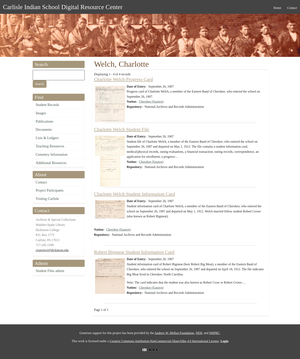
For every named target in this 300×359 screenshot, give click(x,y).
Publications (44, 121)
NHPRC (214, 333)
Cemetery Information (51, 155)
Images (41, 113)
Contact (41, 182)
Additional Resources (51, 163)
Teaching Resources (50, 146)
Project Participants (49, 190)
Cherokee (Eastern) (151, 101)
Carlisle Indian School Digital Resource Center (62, 7)
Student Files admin (50, 271)
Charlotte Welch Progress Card (123, 79)
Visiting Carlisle (47, 199)
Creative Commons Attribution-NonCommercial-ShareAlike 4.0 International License (164, 341)
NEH (199, 333)
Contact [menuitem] (292, 8)
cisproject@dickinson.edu (52, 250)
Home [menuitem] (277, 8)
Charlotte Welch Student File (121, 129)
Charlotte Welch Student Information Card (134, 194)
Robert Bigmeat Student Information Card (134, 252)
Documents (44, 130)
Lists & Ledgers (47, 138)
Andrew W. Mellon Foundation (174, 333)
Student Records (47, 105)
